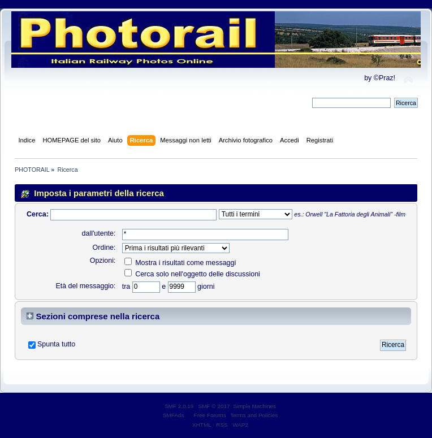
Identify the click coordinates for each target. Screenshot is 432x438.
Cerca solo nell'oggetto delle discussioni (192, 274)
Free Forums (210, 415)
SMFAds (173, 415)
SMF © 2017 (214, 406)
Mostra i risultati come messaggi (180, 263)
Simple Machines (254, 406)
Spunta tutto (56, 344)
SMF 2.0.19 (179, 406)
